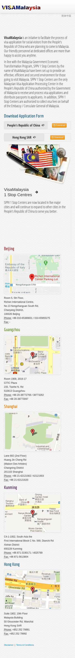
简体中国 (66, 15)
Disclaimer (9, 645)
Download (59, 125)
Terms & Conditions (25, 645)
